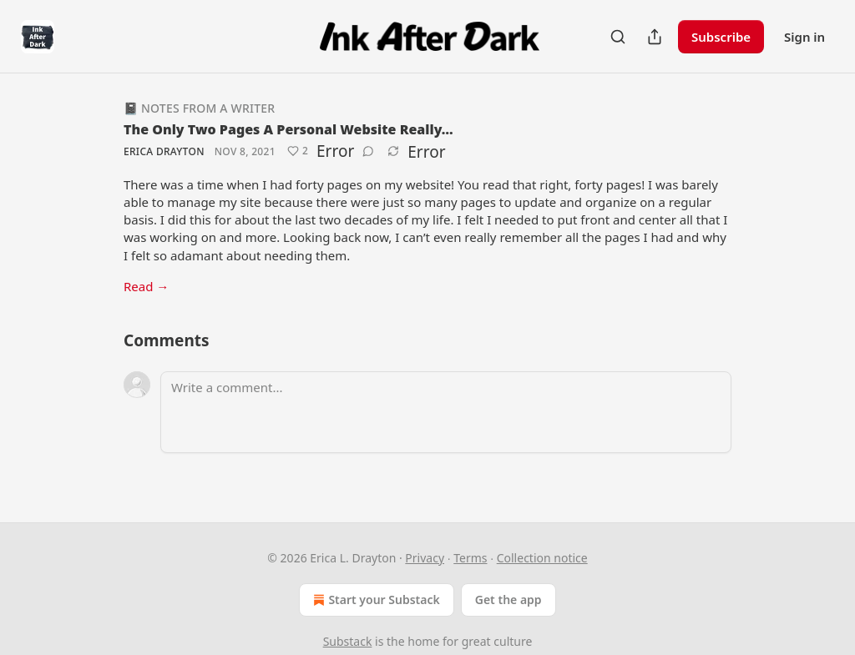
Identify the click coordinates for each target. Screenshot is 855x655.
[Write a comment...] (445, 412)
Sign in (804, 36)
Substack (347, 641)
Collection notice (542, 558)
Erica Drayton (164, 151)
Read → (146, 286)
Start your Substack (374, 600)
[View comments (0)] (368, 151)
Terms (470, 558)
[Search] (618, 36)
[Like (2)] (297, 151)
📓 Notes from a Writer (199, 108)
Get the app (508, 599)
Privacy (424, 558)
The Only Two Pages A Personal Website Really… (288, 129)
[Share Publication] (654, 36)
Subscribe (721, 36)
